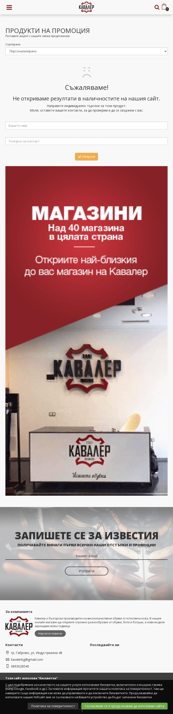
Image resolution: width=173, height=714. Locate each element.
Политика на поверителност (53, 706)
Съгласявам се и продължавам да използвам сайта (124, 706)
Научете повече (50, 633)
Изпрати (86, 156)
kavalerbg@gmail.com (27, 659)
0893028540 (20, 666)
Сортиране (12, 44)
